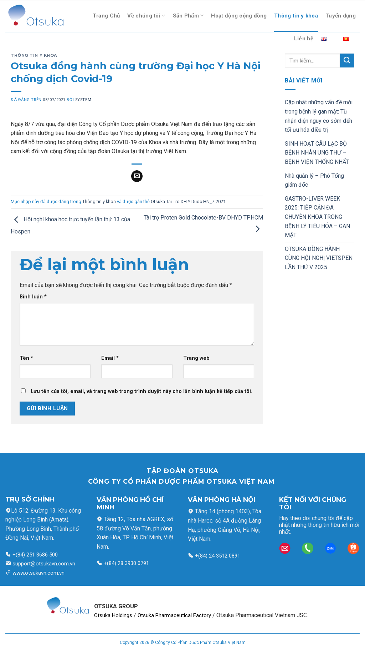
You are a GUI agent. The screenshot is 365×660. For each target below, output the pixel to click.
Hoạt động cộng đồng (239, 15)
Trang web (196, 358)
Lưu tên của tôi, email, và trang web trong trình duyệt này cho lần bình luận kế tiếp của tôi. (141, 391)
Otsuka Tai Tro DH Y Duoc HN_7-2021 (188, 201)
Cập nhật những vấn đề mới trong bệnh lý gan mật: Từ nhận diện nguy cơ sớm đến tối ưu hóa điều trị (319, 116)
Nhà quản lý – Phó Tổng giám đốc (314, 180)
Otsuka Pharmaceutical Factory (174, 615)
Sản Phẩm (188, 15)
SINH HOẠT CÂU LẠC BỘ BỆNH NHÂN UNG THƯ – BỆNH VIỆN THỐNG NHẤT (317, 152)
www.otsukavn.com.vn (38, 573)
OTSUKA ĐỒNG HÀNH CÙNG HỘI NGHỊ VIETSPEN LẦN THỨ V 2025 (319, 258)
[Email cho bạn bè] (137, 176)
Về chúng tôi (146, 15)
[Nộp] (347, 60)
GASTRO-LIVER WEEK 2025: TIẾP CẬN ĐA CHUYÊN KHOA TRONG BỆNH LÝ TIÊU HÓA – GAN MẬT (317, 216)
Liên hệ (303, 38)
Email (110, 358)
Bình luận (33, 297)
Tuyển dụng (340, 15)
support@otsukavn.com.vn (43, 563)
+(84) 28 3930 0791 (126, 563)
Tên (26, 358)
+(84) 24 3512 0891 (217, 556)
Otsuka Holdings (113, 615)
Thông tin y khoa (296, 15)
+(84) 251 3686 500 (34, 554)
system (83, 99)
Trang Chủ (106, 15)
